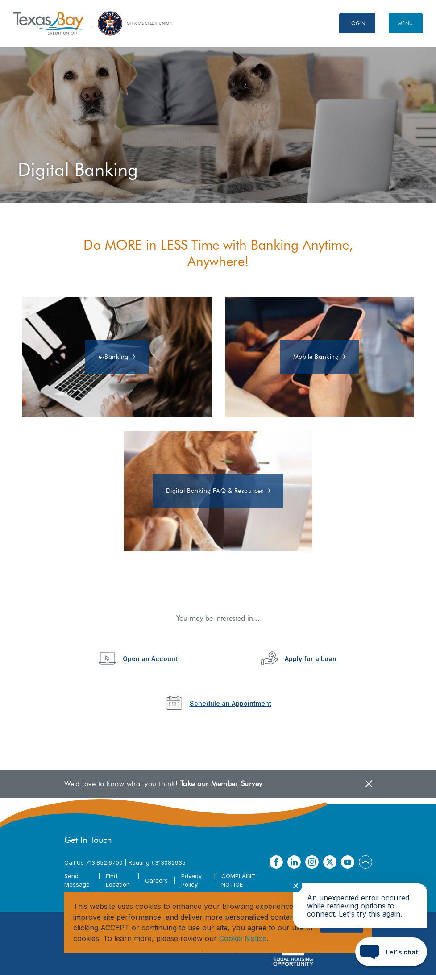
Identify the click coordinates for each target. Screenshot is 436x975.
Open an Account (150, 658)
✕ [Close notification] (295, 886)
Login (357, 23)
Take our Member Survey (221, 783)
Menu (405, 23)
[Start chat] (391, 952)
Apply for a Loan (310, 658)
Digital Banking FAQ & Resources (215, 491)
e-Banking (114, 357)
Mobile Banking (316, 357)
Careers (156, 880)
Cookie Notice (242, 938)
